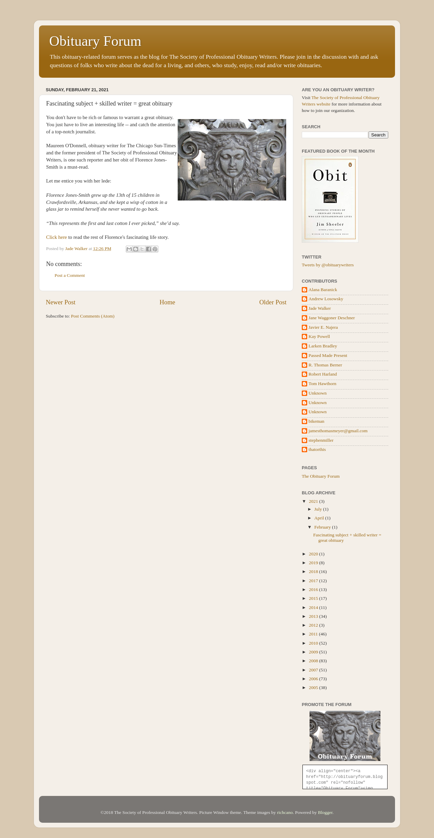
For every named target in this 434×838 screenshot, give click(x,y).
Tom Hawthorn (322, 383)
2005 (314, 687)
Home (167, 302)
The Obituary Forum (321, 476)
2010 (314, 643)
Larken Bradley (323, 345)
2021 (314, 501)
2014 (314, 607)
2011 (314, 633)
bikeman (316, 421)
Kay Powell (319, 336)
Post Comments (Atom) (92, 316)
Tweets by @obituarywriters (328, 264)
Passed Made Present (328, 355)
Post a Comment (70, 275)
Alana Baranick (323, 289)
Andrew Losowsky (326, 298)
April (319, 517)
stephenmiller (321, 440)
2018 (314, 571)
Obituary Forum (95, 41)
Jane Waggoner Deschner (332, 317)
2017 (314, 580)
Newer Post (61, 302)
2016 (314, 589)
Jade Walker (320, 308)
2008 (314, 660)
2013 (314, 616)
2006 (314, 678)
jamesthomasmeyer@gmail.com (338, 430)
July (318, 509)
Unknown (318, 393)
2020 (314, 553)
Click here (56, 237)
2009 (314, 651)
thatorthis (317, 449)
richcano (285, 812)
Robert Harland (323, 374)
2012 (314, 625)
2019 (314, 562)
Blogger (325, 812)
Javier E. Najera (323, 327)
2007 (314, 669)
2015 (314, 598)
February (323, 527)
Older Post (273, 302)
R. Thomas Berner (325, 364)
